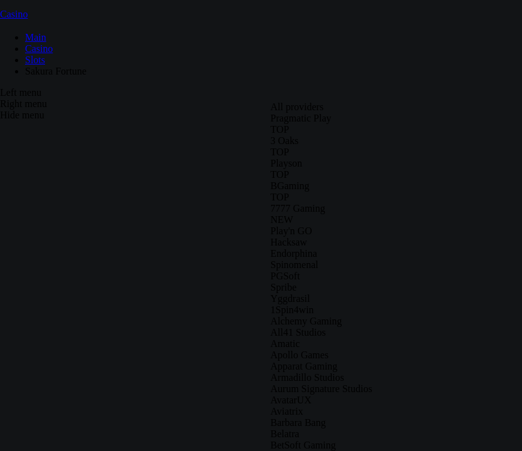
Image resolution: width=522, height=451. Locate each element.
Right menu (23, 103)
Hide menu (22, 115)
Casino (14, 14)
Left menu (20, 92)
